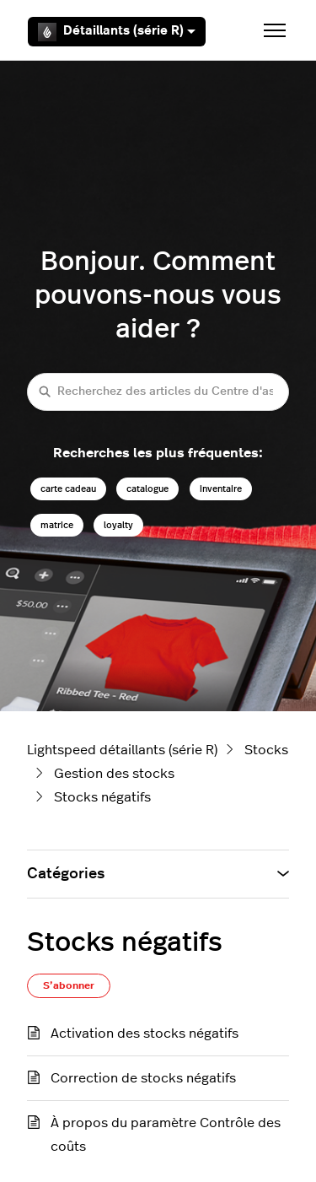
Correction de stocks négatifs (143, 1078)
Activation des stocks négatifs (144, 1033)
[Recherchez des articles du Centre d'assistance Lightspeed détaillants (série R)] (158, 392)
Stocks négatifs (102, 797)
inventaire (221, 489)
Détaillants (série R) (116, 32)
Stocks (266, 750)
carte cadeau (68, 489)
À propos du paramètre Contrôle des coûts (166, 1134)
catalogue (147, 489)
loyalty (118, 525)
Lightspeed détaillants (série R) (122, 750)
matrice (56, 525)
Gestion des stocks (114, 773)
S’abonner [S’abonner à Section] (68, 985)
